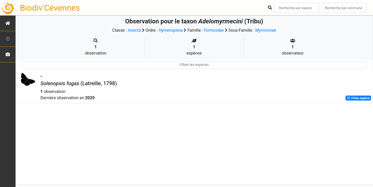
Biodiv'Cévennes (50, 8)
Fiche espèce (358, 98)
